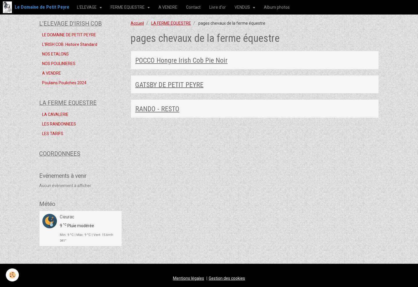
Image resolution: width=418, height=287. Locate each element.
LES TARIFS (52, 133)
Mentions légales (188, 278)
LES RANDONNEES (59, 124)
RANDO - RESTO (157, 109)
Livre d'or (217, 7)
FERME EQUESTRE (128, 7)
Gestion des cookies (227, 278)
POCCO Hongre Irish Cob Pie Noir (181, 60)
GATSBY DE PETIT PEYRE (169, 84)
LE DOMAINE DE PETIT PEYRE (69, 35)
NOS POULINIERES (58, 63)
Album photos (277, 7)
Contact (193, 7)
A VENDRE (167, 7)
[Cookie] (12, 274)
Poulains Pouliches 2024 (64, 82)
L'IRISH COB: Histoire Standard (69, 44)
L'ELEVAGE (87, 7)
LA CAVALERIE (55, 114)
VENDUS (243, 7)
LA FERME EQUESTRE (171, 23)
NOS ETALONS (55, 54)
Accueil (137, 23)
